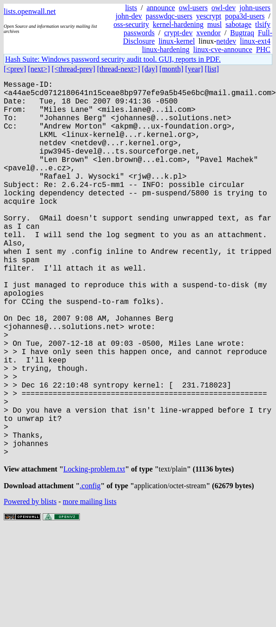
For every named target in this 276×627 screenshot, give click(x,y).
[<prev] (15, 69)
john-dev (129, 16)
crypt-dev (178, 33)
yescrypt (208, 16)
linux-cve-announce (222, 49)
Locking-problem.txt (94, 554)
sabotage (238, 24)
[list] (212, 69)
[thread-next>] (118, 69)
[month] (171, 69)
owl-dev (223, 8)
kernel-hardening (178, 24)
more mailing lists (90, 589)
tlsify (262, 24)
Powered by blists (30, 589)
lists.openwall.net (30, 11)
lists (131, 8)
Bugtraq (242, 33)
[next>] (39, 69)
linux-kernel (176, 41)
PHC (263, 49)
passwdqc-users (169, 16)
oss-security (131, 24)
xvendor (208, 33)
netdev (227, 41)
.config (90, 573)
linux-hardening (166, 49)
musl (214, 24)
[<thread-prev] (73, 69)
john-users (254, 8)
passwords (139, 33)
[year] (194, 69)
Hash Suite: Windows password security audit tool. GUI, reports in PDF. (113, 59)
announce (160, 8)
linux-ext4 (255, 41)
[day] (150, 69)
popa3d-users (244, 16)
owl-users (193, 8)
